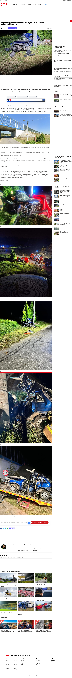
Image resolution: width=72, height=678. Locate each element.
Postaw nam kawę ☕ (12, 28)
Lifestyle (22, 661)
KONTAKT (64, 1)
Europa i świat (59, 107)
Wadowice (15, 669)
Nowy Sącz (16, 660)
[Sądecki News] (58, 661)
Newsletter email (39, 660)
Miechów (7, 669)
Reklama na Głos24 (39, 661)
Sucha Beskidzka (17, 667)
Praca (45, 5)
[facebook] (1, 528)
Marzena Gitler (4, 28)
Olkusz (15, 661)
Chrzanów (7, 664)
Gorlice (7, 667)
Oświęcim (15, 663)
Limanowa (7, 668)
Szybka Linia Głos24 (37, 5)
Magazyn (22, 660)
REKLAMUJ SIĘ (69, 1)
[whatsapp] (7, 528)
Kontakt (37, 664)
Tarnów (15, 668)
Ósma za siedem (24, 667)
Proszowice (16, 665)
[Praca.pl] (53, 661)
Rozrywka (29, 5)
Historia (23, 5)
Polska (57, 91)
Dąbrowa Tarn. (8, 665)
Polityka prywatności (39, 663)
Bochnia (7, 661)
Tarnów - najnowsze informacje (10, 571)
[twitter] (3, 528)
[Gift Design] (53, 662)
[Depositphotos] (62, 661)
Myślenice (7, 671)
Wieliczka (15, 671)
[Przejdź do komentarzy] (49, 28)
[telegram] (5, 528)
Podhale (15, 664)
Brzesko (7, 663)
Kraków (7, 660)
